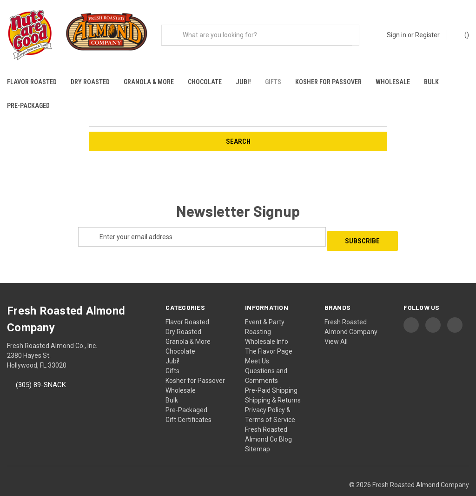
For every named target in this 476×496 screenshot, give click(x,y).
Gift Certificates (188, 402)
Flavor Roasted (32, 82)
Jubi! (243, 82)
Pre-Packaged (28, 105)
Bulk (431, 82)
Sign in (396, 35)
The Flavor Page (268, 333)
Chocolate (205, 82)
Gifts (273, 82)
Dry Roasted (90, 82)
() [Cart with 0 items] (462, 34)
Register (427, 35)
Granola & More (149, 82)
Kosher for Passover (328, 82)
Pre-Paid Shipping (271, 372)
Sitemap (257, 431)
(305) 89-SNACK (41, 367)
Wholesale (393, 82)
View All (336, 324)
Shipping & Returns (273, 382)
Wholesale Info (266, 324)
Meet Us (257, 343)
